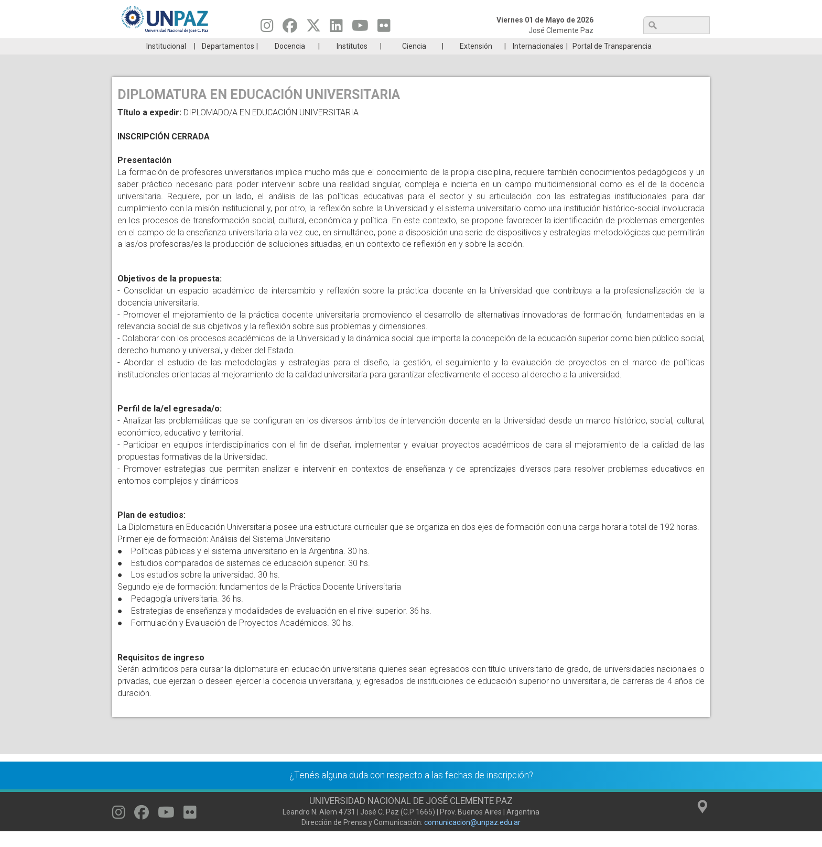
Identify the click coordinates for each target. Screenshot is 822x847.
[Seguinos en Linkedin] (336, 28)
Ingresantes (361, 46)
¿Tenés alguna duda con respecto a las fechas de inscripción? (411, 791)
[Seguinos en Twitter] (313, 28)
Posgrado (660, 46)
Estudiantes (460, 46)
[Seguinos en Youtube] (360, 28)
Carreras (161, 46)
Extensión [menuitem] (476, 62)
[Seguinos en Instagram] (267, 28)
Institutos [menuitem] (352, 62)
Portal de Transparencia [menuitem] (612, 62)
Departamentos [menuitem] (228, 62)
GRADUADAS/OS (560, 46)
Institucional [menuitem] (166, 62)
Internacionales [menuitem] (538, 62)
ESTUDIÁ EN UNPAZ (261, 46)
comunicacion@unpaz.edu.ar (472, 838)
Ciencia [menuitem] (414, 62)
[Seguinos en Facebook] (290, 28)
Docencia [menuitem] (290, 62)
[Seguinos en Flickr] (384, 28)
